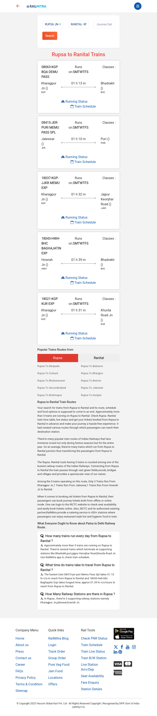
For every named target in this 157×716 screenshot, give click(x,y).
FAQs (19, 671)
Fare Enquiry (90, 683)
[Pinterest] (120, 652)
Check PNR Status (94, 638)
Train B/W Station (94, 658)
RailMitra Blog (58, 638)
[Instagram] (134, 647)
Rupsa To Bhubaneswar (51, 380)
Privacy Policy (26, 678)
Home (20, 638)
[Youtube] (127, 647)
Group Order (57, 658)
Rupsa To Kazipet (91, 395)
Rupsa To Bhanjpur (92, 373)
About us (22, 645)
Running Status (74, 101)
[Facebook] (122, 647)
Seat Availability (92, 676)
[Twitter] (116, 647)
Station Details (91, 689)
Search (49, 35)
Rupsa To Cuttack (47, 373)
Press (20, 651)
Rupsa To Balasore (92, 366)
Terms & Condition (29, 684)
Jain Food (55, 671)
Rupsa (57, 358)
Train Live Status (93, 651)
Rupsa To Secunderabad (51, 387)
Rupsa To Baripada (48, 366)
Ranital (99, 358)
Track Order (56, 651)
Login (52, 645)
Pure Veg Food (59, 665)
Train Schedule (83, 106)
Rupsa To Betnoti (91, 380)
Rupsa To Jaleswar (92, 387)
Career (20, 665)
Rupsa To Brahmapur (49, 395)
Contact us (23, 658)
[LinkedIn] (115, 652)
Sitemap (22, 691)
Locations (55, 678)
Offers (52, 684)
